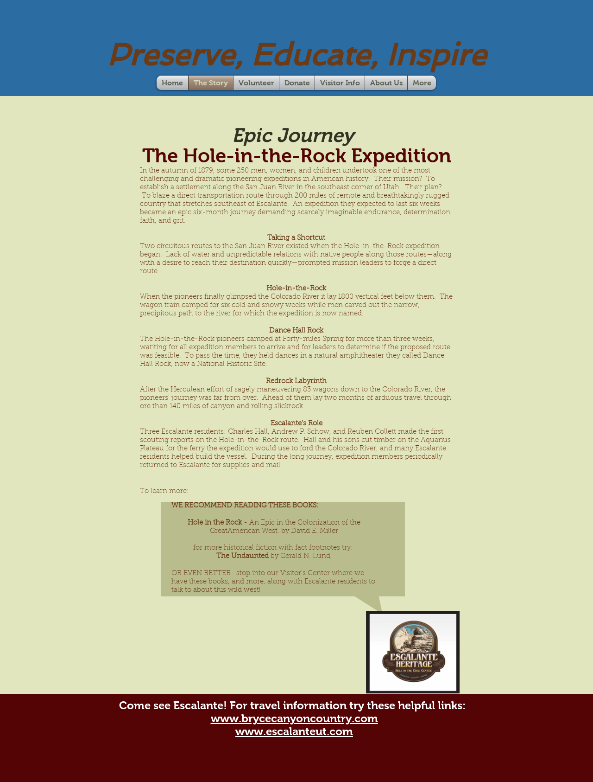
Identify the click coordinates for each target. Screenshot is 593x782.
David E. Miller (314, 531)
